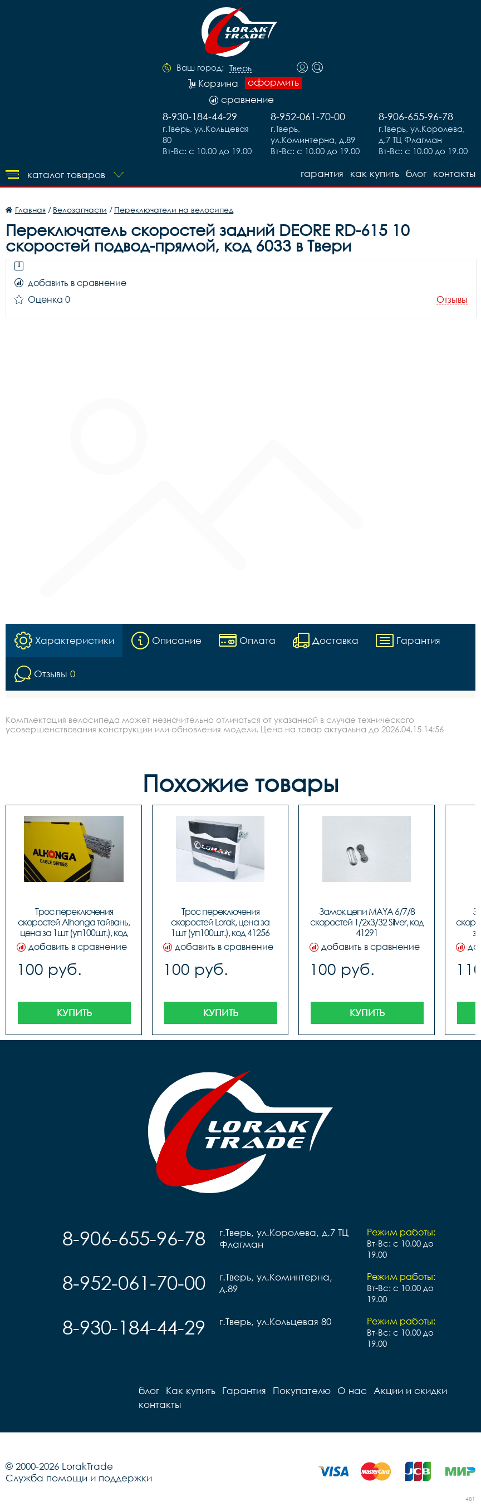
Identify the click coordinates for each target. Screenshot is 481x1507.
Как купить (374, 173)
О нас (352, 1390)
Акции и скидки (410, 1390)
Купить (74, 1012)
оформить (273, 82)
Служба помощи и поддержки (79, 1478)
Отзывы (452, 299)
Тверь (240, 68)
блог (416, 173)
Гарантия (322, 173)
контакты (454, 173)
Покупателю (302, 1390)
